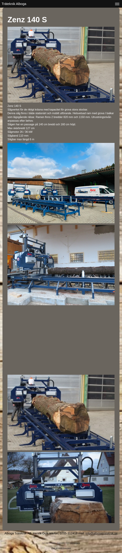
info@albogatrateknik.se (101, 533)
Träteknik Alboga (14, 4)
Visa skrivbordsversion (61, 548)
